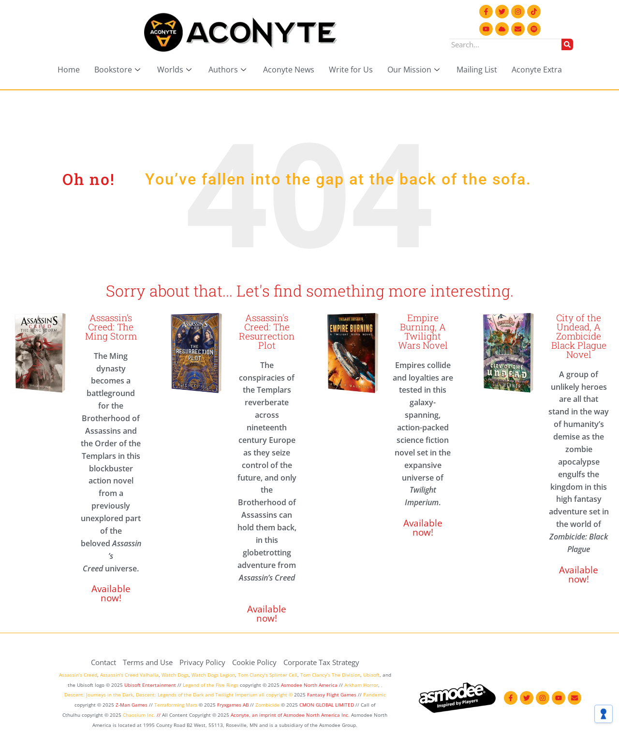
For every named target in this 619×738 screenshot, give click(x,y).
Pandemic (374, 694)
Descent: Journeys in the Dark (98, 694)
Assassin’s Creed (78, 674)
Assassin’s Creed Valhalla (129, 674)
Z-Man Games (131, 704)
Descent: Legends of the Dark (170, 694)
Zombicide (267, 704)
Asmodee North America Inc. (317, 714)
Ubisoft (371, 674)
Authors (228, 69)
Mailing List (477, 69)
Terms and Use (148, 662)
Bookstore (118, 69)
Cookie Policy (254, 662)
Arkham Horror (361, 684)
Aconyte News (288, 69)
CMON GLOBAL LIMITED (327, 704)
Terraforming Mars (175, 704)
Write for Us (351, 69)
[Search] (567, 44)
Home (69, 69)
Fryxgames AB (233, 704)
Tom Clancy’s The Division (330, 674)
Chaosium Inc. (139, 714)
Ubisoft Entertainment (150, 684)
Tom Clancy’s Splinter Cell (267, 674)
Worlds (175, 69)
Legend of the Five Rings (210, 684)
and (209, 694)
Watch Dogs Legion (213, 674)
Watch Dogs (175, 674)
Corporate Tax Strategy (321, 662)
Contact (103, 662)
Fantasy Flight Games (331, 694)
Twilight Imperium (236, 694)
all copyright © (275, 694)
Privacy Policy (202, 662)
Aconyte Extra (537, 69)
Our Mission (414, 69)
